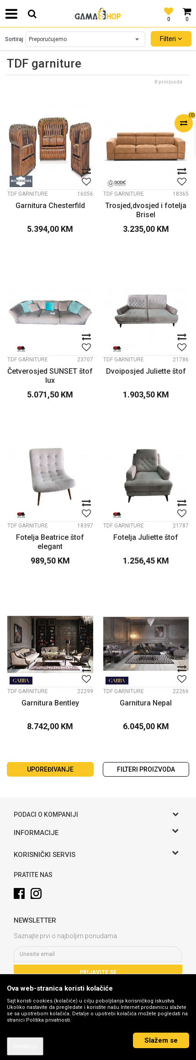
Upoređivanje (50, 769)
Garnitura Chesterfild (50, 205)
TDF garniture (27, 194)
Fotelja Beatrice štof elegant (50, 542)
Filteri (171, 39)
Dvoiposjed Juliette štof (146, 371)
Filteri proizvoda (146, 769)
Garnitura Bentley (50, 703)
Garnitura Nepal (146, 703)
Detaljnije (25, 1046)
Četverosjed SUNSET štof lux (50, 376)
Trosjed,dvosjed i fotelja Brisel (145, 210)
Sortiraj (14, 39)
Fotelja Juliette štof (145, 537)
